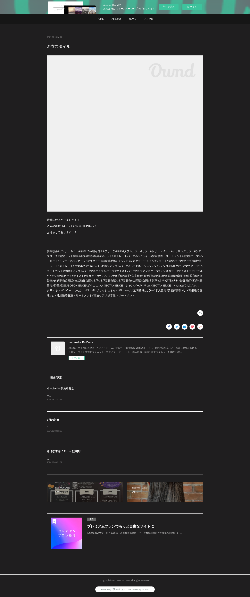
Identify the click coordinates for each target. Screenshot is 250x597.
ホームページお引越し (60, 388)
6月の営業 (53, 420)
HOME (100, 19)
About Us (116, 19)
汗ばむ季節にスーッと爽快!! (64, 451)
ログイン (192, 6)
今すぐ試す (168, 6)
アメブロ (148, 19)
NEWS (132, 19)
